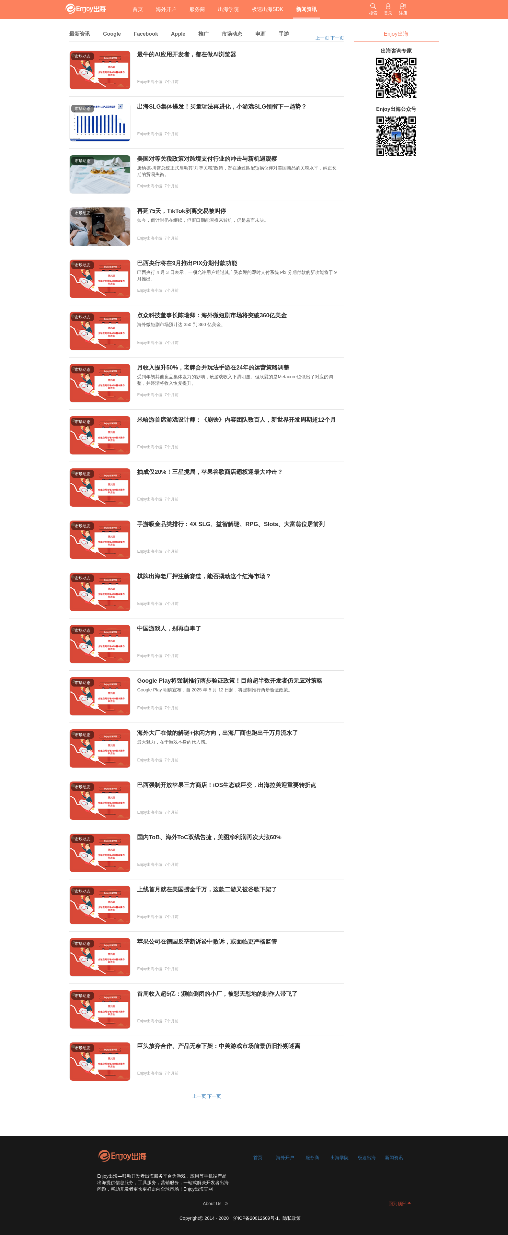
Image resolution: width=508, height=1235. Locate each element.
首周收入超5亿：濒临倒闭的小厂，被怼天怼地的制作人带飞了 (217, 994)
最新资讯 (79, 34)
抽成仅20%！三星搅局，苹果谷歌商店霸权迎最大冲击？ (210, 472)
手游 (284, 34)
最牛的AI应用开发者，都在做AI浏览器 (186, 54)
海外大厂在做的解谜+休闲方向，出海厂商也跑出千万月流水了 (217, 733)
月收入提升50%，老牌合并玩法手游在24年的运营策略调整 (213, 367)
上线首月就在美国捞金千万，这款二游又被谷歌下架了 (207, 889)
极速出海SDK (267, 9)
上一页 (322, 38)
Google (112, 34)
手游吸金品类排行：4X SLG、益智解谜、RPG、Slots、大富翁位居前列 (231, 524)
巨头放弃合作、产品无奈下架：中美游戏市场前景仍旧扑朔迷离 (218, 1046)
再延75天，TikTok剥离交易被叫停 (181, 211)
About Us (212, 1203)
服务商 (197, 9)
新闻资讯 (306, 9)
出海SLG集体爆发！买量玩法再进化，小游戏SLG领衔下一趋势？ (222, 106)
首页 (138, 9)
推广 (203, 34)
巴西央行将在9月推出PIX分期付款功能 (187, 263)
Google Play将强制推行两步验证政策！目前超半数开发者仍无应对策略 (229, 680)
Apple (178, 34)
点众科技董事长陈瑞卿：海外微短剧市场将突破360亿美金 (212, 315)
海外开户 (166, 9)
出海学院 (228, 9)
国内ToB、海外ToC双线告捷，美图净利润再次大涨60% (209, 837)
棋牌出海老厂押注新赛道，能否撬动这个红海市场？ (204, 576)
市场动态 (232, 34)
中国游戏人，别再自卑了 (169, 628)
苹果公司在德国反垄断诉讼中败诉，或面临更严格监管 (207, 941)
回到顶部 (397, 1203)
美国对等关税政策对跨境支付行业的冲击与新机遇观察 (207, 159)
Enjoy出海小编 (149, 81)
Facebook (146, 34)
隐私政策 (292, 1218)
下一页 (337, 38)
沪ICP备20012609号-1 (256, 1218)
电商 (260, 34)
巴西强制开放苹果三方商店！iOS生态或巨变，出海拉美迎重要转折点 (226, 785)
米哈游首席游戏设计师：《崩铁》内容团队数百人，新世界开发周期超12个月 (236, 420)
